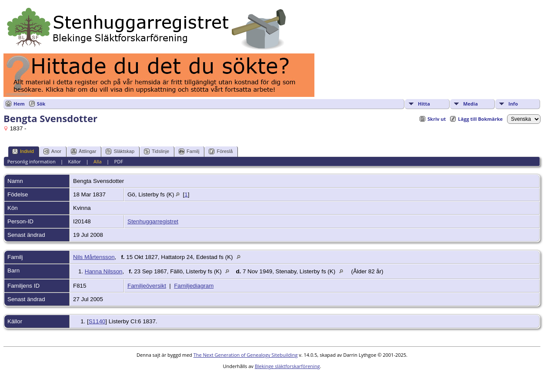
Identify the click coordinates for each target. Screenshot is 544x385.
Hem (19, 103)
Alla (97, 161)
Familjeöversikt (146, 285)
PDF (118, 161)
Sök (41, 103)
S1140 (97, 321)
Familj (189, 151)
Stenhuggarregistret (152, 221)
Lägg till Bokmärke (480, 119)
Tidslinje (156, 151)
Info (513, 103)
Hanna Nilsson (104, 271)
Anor (52, 151)
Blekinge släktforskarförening (287, 366)
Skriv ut (436, 119)
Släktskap (120, 151)
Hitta (424, 103)
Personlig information (31, 161)
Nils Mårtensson (94, 257)
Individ (23, 151)
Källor (74, 161)
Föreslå (221, 151)
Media (470, 103)
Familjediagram (194, 285)
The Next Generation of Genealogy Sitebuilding (246, 355)
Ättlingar (83, 151)
